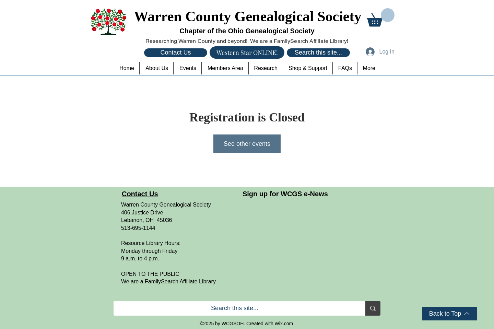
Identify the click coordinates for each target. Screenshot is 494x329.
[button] (381, 17)
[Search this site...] (318, 52)
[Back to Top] (449, 313)
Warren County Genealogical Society (248, 16)
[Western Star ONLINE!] (247, 52)
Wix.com (284, 323)
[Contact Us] (175, 52)
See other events (247, 143)
